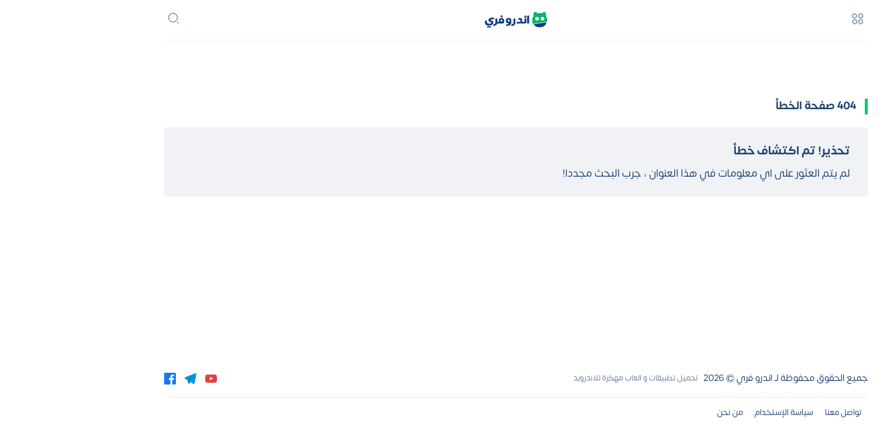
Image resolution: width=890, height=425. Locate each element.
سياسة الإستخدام (713, 412)
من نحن (659, 412)
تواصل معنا (772, 412)
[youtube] (140, 378)
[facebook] (99, 378)
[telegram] (119, 378)
